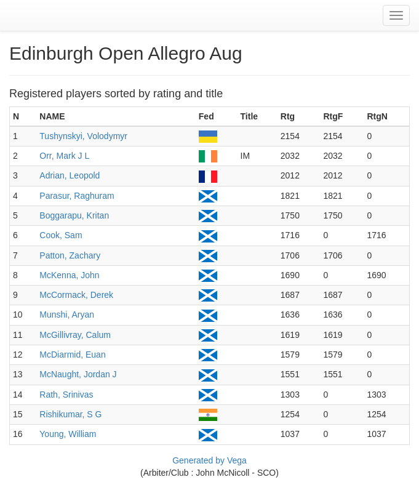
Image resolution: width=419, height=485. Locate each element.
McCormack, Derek (76, 295)
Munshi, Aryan (66, 314)
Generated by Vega (209, 460)
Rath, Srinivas (66, 394)
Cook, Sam (60, 235)
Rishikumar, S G (70, 414)
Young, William (67, 434)
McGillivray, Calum (75, 335)
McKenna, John (69, 275)
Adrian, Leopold (69, 175)
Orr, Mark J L (64, 156)
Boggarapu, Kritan (74, 215)
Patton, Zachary (69, 255)
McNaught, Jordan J (77, 374)
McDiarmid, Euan (72, 354)
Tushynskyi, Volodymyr (83, 136)
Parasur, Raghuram (76, 196)
